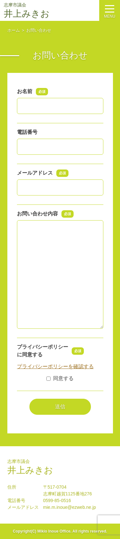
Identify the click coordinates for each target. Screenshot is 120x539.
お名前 (32, 91)
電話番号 (27, 132)
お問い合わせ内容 (45, 213)
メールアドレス (43, 173)
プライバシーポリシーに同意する (50, 350)
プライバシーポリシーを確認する (55, 366)
